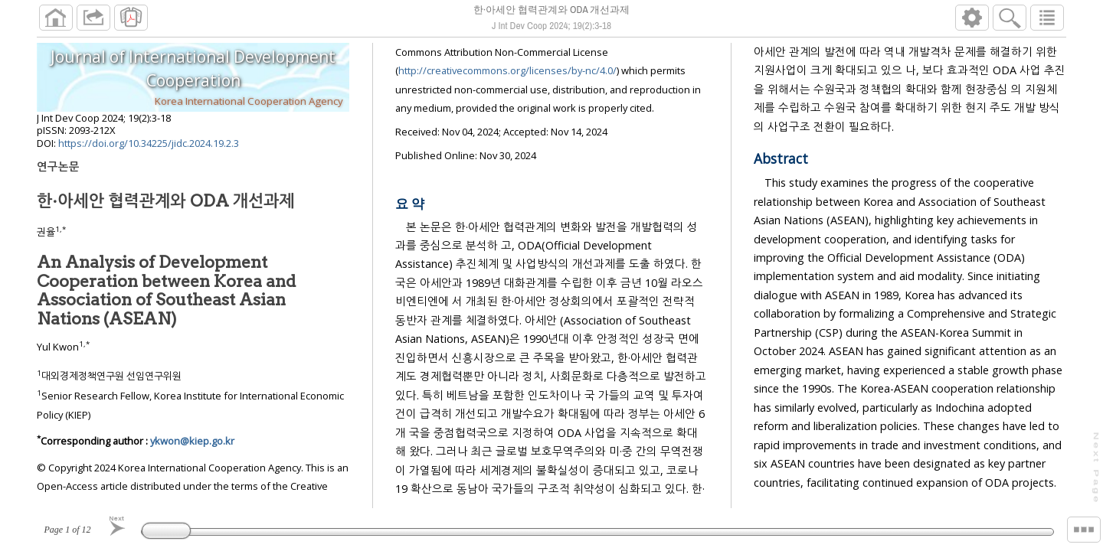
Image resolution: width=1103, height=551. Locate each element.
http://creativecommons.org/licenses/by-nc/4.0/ (507, 76)
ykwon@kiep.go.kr (192, 447)
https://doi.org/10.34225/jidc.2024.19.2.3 (148, 149)
